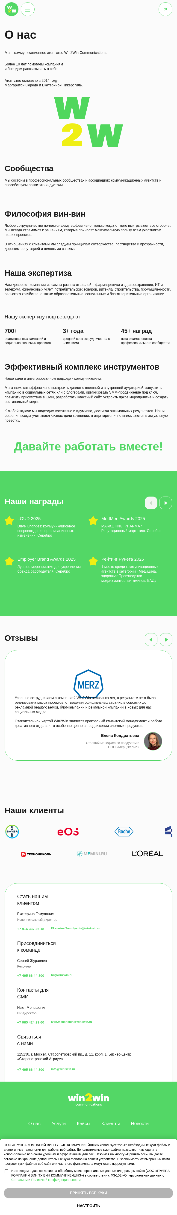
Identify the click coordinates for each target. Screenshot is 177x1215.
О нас (34, 1123)
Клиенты (110, 1123)
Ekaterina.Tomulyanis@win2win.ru (75, 928)
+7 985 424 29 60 (30, 1022)
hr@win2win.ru (62, 975)
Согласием (19, 1180)
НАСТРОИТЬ (88, 1206)
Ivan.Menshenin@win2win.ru (71, 1022)
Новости (140, 1123)
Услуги (59, 1123)
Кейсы (83, 1123)
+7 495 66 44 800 (30, 975)
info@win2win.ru (63, 1069)
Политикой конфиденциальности (56, 1180)
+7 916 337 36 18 (30, 929)
